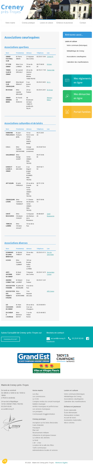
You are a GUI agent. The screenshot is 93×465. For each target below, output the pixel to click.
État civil (36, 430)
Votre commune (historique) (77, 45)
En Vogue (50, 90)
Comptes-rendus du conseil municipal (46, 401)
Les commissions (39, 396)
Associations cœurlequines (76, 56)
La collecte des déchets (41, 438)
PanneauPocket (10, 339)
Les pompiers (37, 411)
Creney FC (50, 57)
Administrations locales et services (45, 450)
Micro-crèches (69, 423)
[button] (4, 461)
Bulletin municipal (39, 404)
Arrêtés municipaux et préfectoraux (45, 406)
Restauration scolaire (71, 415)
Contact (83, 23)
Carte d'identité (38, 425)
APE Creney (50, 291)
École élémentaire (70, 412)
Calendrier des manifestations (77, 62)
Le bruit (35, 440)
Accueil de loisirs (70, 418)
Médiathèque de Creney (75, 51)
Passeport (36, 428)
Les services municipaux (41, 409)
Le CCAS (36, 399)
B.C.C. (49, 82)
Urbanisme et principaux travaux (44, 435)
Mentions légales (61, 463)
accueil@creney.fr (58, 338)
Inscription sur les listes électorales (45, 423)
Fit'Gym (49, 64)
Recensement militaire (41, 433)
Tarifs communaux (39, 448)
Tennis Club (50, 70)
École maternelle (70, 410)
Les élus (36, 394)
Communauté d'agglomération (44, 414)
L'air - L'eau (37, 443)
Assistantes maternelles (72, 420)
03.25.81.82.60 (77, 338)
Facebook (50, 341)
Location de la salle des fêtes (43, 445)
